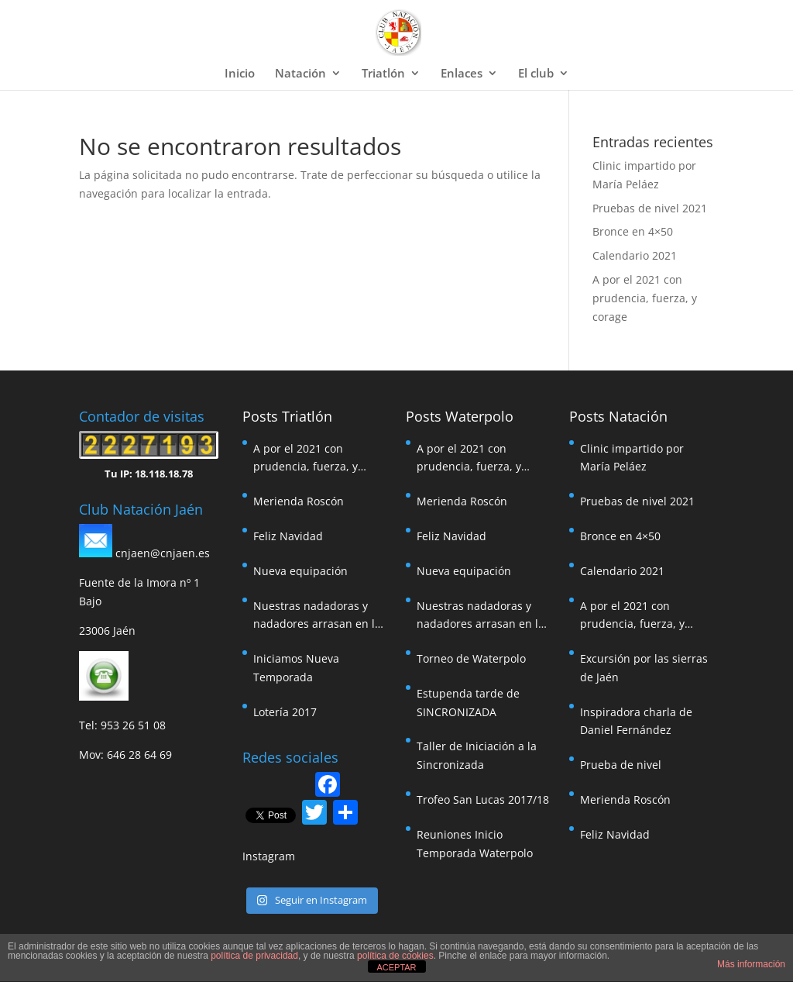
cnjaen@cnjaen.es (162, 553)
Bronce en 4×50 (632, 231)
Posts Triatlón (287, 416)
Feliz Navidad (288, 536)
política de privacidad (254, 955)
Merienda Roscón (298, 501)
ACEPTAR (396, 967)
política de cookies (395, 955)
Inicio (240, 74)
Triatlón (383, 74)
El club (536, 74)
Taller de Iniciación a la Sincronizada (477, 755)
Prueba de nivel (620, 764)
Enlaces (461, 74)
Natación (300, 74)
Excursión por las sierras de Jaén (644, 667)
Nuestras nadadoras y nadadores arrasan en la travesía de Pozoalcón (317, 616)
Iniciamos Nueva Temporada (296, 667)
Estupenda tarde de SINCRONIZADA (468, 702)
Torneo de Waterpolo (471, 658)
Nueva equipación (300, 570)
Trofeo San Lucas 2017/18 (483, 799)
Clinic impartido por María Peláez (632, 457)
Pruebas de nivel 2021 (649, 208)
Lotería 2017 (285, 712)
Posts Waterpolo (459, 416)
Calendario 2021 (634, 255)
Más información (751, 964)
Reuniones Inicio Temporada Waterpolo (475, 843)
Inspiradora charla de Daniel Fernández (636, 721)
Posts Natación (618, 416)
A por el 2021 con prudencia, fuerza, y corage (644, 298)
